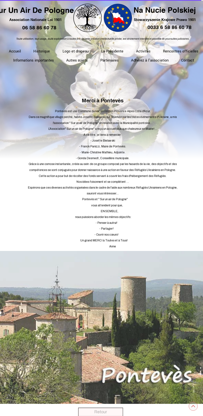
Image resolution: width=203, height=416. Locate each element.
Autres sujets (77, 60)
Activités (143, 51)
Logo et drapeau (76, 51)
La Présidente (112, 51)
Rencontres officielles (180, 51)
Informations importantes (33, 60)
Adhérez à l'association (150, 60)
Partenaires (109, 60)
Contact (187, 60)
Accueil (15, 51)
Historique (41, 51)
